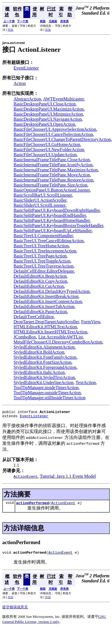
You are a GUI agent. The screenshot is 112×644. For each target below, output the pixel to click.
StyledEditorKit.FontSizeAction (42, 362)
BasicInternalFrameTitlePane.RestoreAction (53, 180)
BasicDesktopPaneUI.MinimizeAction (48, 114)
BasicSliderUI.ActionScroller (40, 200)
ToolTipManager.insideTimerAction (46, 387)
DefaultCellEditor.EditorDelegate (44, 271)
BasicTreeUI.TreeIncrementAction (45, 250)
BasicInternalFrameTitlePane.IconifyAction (53, 164)
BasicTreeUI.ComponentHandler (43, 235)
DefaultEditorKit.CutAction (39, 286)
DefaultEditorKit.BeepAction (40, 276)
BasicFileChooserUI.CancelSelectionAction (53, 134)
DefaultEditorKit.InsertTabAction (44, 306)
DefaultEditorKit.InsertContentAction (48, 301)
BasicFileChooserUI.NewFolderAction (49, 149)
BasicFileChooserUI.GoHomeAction (47, 144)
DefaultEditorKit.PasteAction (40, 311)
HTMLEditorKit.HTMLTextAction (45, 326)
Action (20, 83)
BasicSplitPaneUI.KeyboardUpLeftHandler (53, 230)
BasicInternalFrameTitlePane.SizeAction (50, 185)
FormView (90, 321)
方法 (10, 29)
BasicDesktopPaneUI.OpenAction (44, 124)
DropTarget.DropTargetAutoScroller (46, 321)
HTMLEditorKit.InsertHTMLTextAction (50, 331)
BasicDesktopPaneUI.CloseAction (45, 104)
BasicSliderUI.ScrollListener (40, 205)
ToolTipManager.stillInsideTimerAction (50, 397)
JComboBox (25, 337)
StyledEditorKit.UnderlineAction (43, 382)
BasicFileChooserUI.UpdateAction (45, 154)
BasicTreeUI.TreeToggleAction (42, 261)
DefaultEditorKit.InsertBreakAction (46, 296)
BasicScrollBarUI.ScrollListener (43, 195)
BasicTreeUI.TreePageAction (40, 255)
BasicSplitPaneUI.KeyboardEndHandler (50, 215)
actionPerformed (32, 505)
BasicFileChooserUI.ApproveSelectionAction (55, 129)
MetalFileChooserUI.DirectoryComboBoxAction (58, 342)
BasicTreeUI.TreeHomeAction (41, 245)
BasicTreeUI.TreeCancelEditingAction (49, 240)
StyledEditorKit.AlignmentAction (44, 347)
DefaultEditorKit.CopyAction (40, 281)
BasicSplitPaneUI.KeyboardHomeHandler (52, 220)
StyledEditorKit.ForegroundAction (45, 367)
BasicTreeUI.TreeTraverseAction (43, 266)
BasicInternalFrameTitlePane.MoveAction (52, 174)
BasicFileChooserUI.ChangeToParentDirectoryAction (62, 139)
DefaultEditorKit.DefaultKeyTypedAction (51, 291)
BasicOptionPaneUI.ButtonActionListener (52, 190)
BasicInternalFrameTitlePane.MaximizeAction (56, 169)
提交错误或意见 (15, 610)
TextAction (86, 382)
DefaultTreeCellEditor (34, 316)
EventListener (26, 68)
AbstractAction (27, 99)
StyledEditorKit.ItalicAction (39, 372)
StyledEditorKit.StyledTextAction (44, 377)
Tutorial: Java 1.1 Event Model (68, 477)
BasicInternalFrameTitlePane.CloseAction (52, 159)
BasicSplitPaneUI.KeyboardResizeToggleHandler (58, 225)
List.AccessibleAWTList (60, 337)
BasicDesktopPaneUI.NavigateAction (48, 119)
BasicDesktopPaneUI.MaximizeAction (49, 109)
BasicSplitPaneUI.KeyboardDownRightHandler (57, 210)
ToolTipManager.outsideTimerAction (47, 392)
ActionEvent (63, 505)
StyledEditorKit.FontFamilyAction (45, 357)
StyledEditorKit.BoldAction (39, 352)
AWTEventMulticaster (63, 99)
